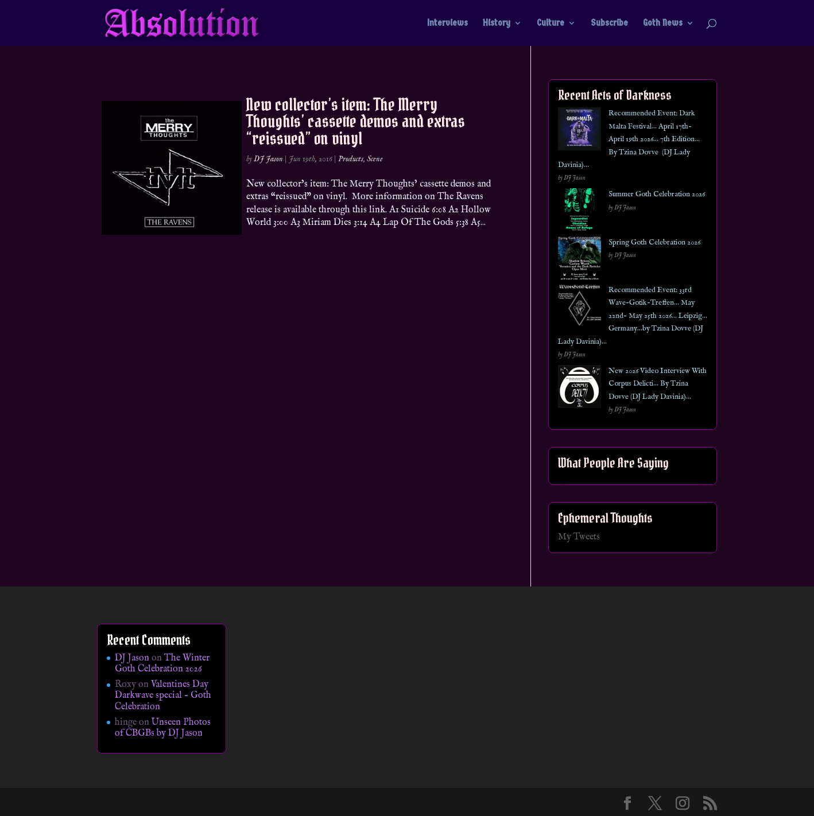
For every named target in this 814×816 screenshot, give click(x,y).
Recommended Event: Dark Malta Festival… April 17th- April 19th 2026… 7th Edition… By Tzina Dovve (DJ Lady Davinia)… (629, 139)
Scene (375, 159)
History (496, 23)
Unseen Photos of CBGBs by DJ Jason (163, 728)
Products (350, 159)
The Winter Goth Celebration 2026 (162, 663)
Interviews (447, 23)
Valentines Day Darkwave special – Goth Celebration (163, 695)
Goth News (663, 23)
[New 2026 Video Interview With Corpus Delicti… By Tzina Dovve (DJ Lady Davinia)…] (579, 389)
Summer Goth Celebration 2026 (656, 194)
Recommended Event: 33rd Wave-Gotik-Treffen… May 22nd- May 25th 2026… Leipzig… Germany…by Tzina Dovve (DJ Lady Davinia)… (632, 316)
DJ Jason (268, 159)
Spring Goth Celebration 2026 (654, 242)
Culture (550, 23)
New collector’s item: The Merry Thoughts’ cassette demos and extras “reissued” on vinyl (355, 121)
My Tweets (579, 537)
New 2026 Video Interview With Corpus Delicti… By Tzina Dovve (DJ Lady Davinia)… (657, 384)
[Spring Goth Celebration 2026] (579, 260)
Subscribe (609, 23)
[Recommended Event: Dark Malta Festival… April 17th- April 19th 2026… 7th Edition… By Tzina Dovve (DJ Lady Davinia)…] (579, 131)
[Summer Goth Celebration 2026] (579, 212)
